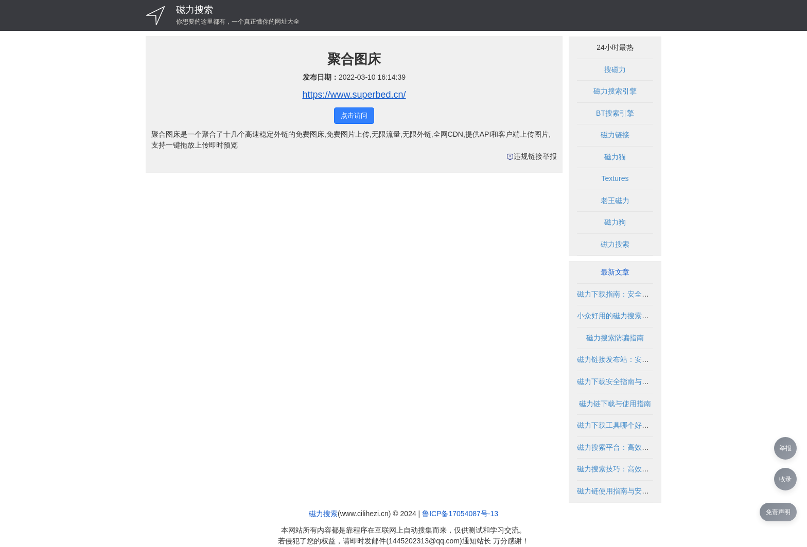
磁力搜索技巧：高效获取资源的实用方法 (642, 469)
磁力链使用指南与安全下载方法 (627, 491)
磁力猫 (615, 157)
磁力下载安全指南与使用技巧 (624, 381)
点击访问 (354, 115)
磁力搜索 (194, 9)
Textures (615, 178)
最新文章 (615, 272)
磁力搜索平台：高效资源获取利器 (631, 447)
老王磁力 (615, 200)
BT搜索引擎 (615, 113)
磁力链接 (615, 135)
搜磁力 (615, 69)
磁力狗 (615, 222)
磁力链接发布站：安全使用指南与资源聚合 (645, 359)
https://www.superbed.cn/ (354, 94)
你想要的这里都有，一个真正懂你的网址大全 (238, 22)
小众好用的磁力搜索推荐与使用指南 (634, 316)
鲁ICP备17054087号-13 (460, 513)
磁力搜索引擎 (615, 91)
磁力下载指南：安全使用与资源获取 (634, 294)
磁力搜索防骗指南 (615, 338)
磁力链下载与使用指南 (615, 403)
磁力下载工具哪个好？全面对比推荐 (634, 425)
